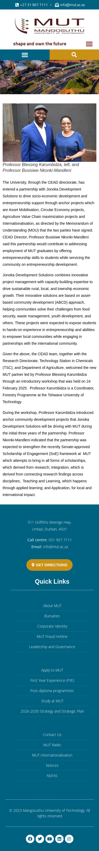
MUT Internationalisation (52, 755)
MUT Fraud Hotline (52, 636)
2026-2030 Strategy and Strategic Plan (52, 711)
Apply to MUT (52, 670)
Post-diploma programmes (52, 690)
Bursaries (52, 615)
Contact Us (52, 734)
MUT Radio (52, 744)
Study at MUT (52, 700)
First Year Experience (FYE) (52, 680)
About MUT (52, 605)
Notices (52, 765)
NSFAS (52, 775)
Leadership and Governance (52, 646)
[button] (89, 43)
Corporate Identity (52, 626)
